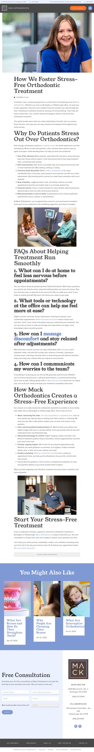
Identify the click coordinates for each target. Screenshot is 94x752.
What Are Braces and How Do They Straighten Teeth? (14, 628)
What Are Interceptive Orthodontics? (74, 623)
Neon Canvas (78, 749)
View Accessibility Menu (62, 749)
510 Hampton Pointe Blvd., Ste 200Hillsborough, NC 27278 (78, 711)
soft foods (65, 349)
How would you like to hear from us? (15, 705)
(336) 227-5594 (78, 696)
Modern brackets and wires (46, 319)
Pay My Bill (50, 749)
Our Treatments (13, 743)
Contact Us (83, 743)
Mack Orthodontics (43, 534)
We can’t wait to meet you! (24, 548)
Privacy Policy (42, 749)
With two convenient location (45, 453)
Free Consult (78, 8)
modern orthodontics (53, 170)
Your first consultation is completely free (56, 415)
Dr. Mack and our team (54, 380)
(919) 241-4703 (78, 718)
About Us (47, 743)
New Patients (31, 743)
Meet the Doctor (64, 743)
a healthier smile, (48, 145)
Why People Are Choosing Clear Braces (43, 626)
